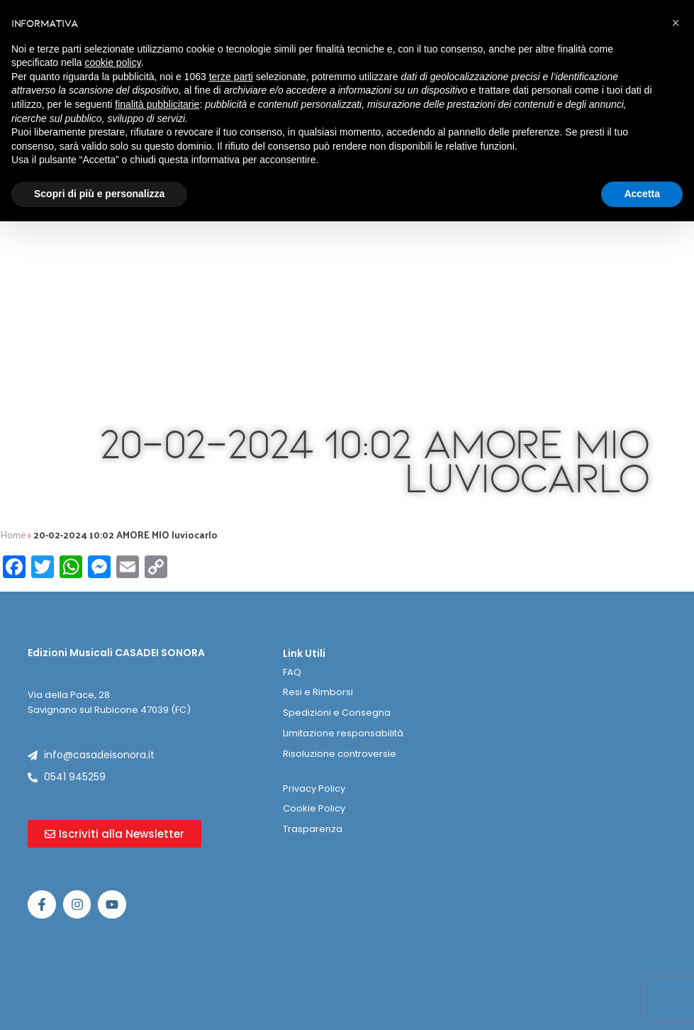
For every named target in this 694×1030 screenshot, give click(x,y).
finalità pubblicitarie (157, 104)
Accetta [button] (642, 193)
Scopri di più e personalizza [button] (99, 193)
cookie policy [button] (113, 62)
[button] (675, 22)
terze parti (231, 76)
